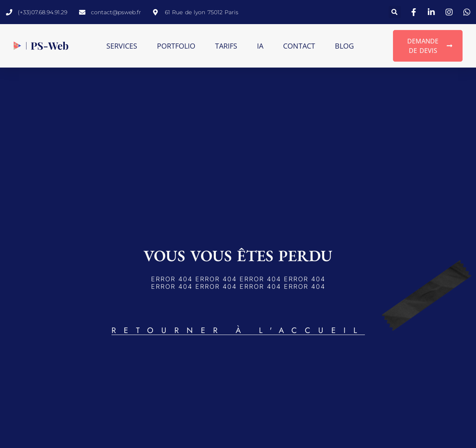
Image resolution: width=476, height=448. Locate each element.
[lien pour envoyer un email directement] (110, 12)
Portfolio (176, 46)
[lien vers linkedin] (432, 12)
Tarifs (226, 46)
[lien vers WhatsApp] (468, 12)
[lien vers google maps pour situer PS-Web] (195, 12)
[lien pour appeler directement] (36, 12)
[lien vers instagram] (450, 12)
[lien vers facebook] (415, 12)
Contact (299, 46)
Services (121, 46)
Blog (344, 46)
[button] (395, 12)
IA (260, 46)
